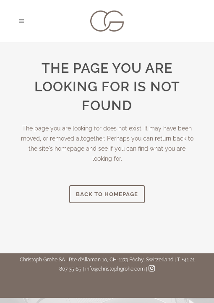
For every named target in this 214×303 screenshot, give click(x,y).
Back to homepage (107, 194)
